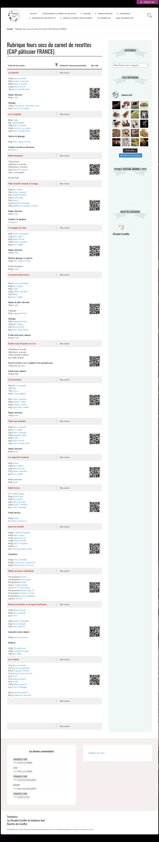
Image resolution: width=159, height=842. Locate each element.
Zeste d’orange (23, 203)
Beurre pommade (21, 233)
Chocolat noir (19, 648)
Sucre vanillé (17, 244)
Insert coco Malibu (24, 762)
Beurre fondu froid (20, 89)
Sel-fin (19, 598)
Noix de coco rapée (21, 108)
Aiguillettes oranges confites (25, 206)
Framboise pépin (21, 651)
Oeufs (15, 120)
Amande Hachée (19, 195)
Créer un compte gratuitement (77, 18)
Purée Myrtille (20, 559)
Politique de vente (96, 753)
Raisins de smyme (20, 169)
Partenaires (12, 817)
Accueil (33, 13)
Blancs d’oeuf (19, 86)
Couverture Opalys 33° (25, 562)
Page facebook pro (125, 18)
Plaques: (13, 222)
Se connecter (104, 18)
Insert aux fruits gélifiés (26, 780)
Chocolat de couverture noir (26, 105)
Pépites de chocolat (22, 695)
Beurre (15, 200)
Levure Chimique (19, 507)
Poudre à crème (27, 593)
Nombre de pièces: (18, 521)
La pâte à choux (23, 797)
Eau (15, 546)
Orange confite (20, 404)
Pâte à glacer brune (22, 142)
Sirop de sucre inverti (23, 565)
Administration (105, 13)
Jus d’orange (17, 197)
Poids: (15, 97)
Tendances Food (20, 759)
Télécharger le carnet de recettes (59, 13)
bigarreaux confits (20, 407)
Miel (14, 388)
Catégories (124, 13)
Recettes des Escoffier (17, 824)
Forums (87, 13)
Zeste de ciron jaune (21, 587)
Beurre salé (18, 496)
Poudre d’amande (21, 81)
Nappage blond (19, 313)
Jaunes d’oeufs (18, 502)
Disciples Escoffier (121, 234)
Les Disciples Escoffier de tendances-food (26, 820)
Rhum (14, 294)
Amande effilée (19, 402)
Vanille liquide (18, 123)
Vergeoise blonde (21, 670)
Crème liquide (19, 393)
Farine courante (20, 84)
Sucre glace (18, 189)
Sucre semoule (19, 78)
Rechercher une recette (44, 18)
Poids (15, 214)
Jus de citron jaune (20, 329)
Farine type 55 (27, 590)
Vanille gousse (18, 493)
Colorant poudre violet (21, 549)
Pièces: (14, 150)
